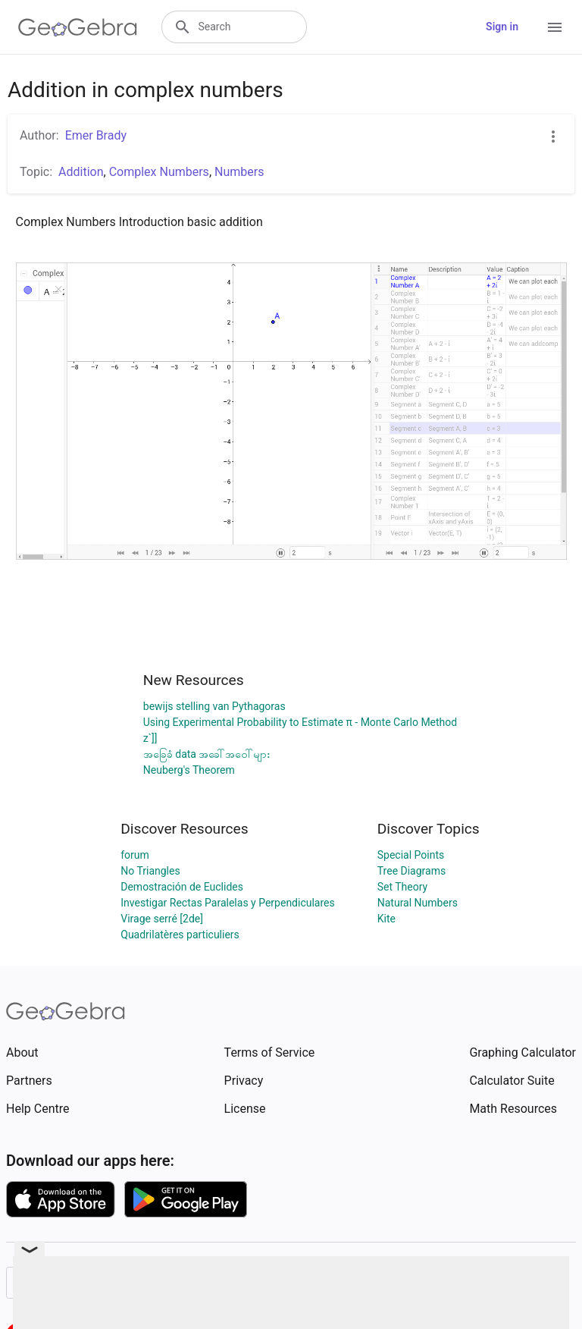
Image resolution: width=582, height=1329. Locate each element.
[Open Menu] (555, 27)
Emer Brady (96, 135)
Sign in (502, 26)
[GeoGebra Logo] (77, 27)
